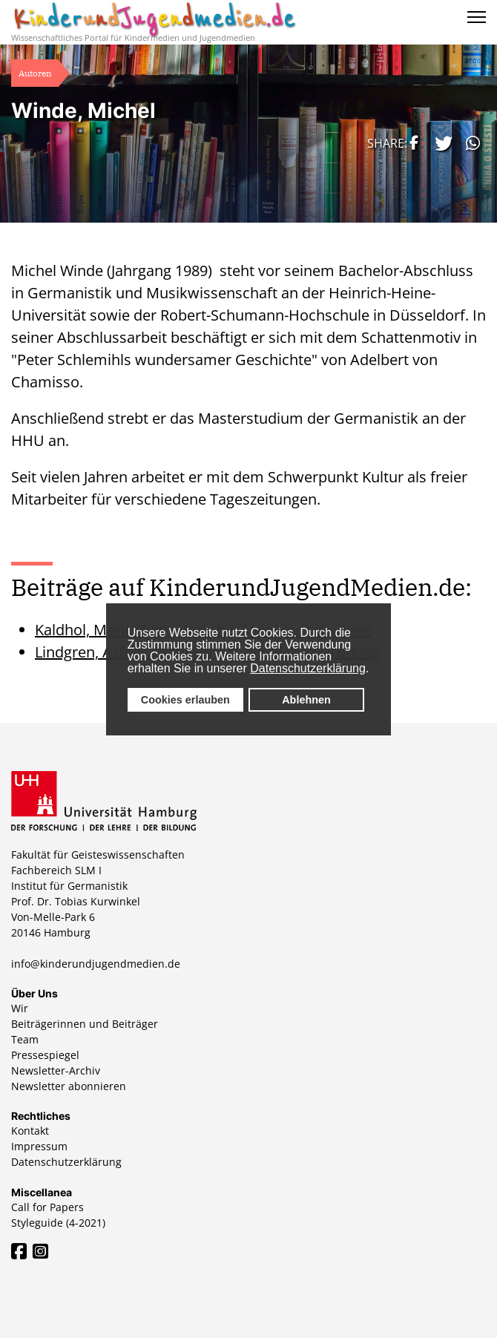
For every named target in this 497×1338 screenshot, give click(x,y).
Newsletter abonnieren (68, 1086)
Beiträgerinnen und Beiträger (84, 1024)
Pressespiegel (45, 1055)
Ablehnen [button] (306, 700)
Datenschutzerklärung (308, 668)
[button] (412, 143)
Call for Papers (47, 1207)
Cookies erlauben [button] (185, 700)
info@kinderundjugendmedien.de (95, 964)
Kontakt (30, 1131)
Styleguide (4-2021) (58, 1223)
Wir (19, 1008)
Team (25, 1039)
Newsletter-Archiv (55, 1070)
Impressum (39, 1146)
